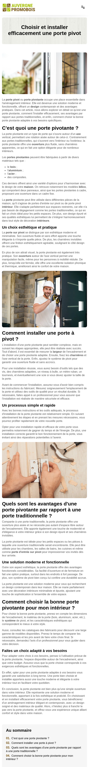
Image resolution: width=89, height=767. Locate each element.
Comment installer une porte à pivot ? (31, 743)
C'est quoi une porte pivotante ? (27, 738)
